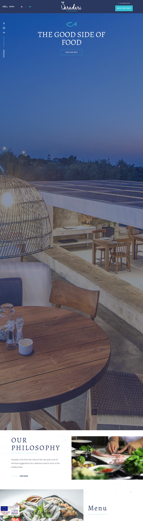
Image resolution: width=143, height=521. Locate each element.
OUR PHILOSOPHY (35, 444)
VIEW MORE (24, 476)
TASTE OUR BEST (71, 52)
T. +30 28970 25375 (124, 3)
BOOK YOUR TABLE (124, 8)
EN (30, 7)
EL (22, 7)
